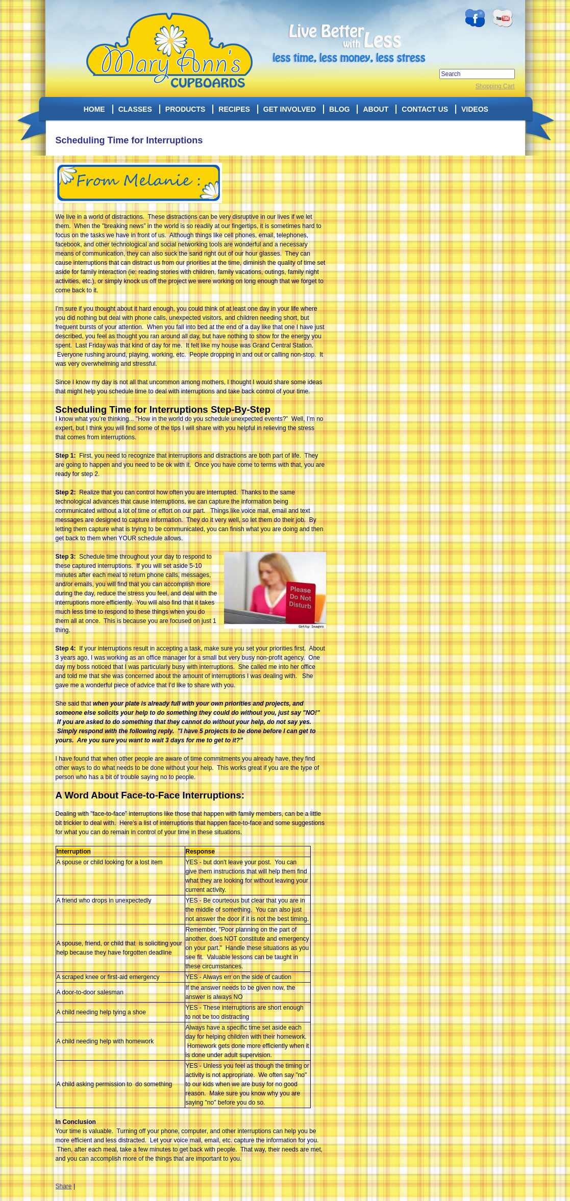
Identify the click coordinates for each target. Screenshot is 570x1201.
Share (64, 1186)
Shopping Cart (495, 86)
